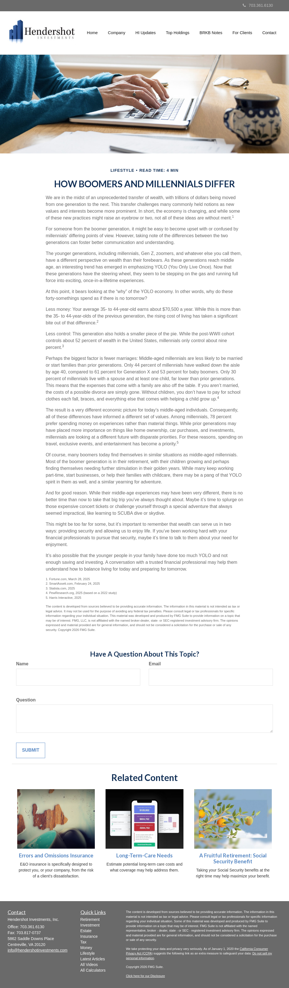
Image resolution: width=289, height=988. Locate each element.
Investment (90, 925)
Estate (86, 930)
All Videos (89, 964)
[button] (116, 33)
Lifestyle (87, 953)
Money (86, 947)
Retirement (90, 919)
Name (22, 663)
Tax (83, 942)
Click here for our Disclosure (145, 976)
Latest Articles (92, 959)
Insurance (89, 936)
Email (155, 663)
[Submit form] (30, 750)
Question (26, 699)
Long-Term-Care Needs (144, 855)
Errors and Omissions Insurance (56, 855)
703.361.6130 (258, 5)
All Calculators (93, 970)
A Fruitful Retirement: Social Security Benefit (233, 858)
